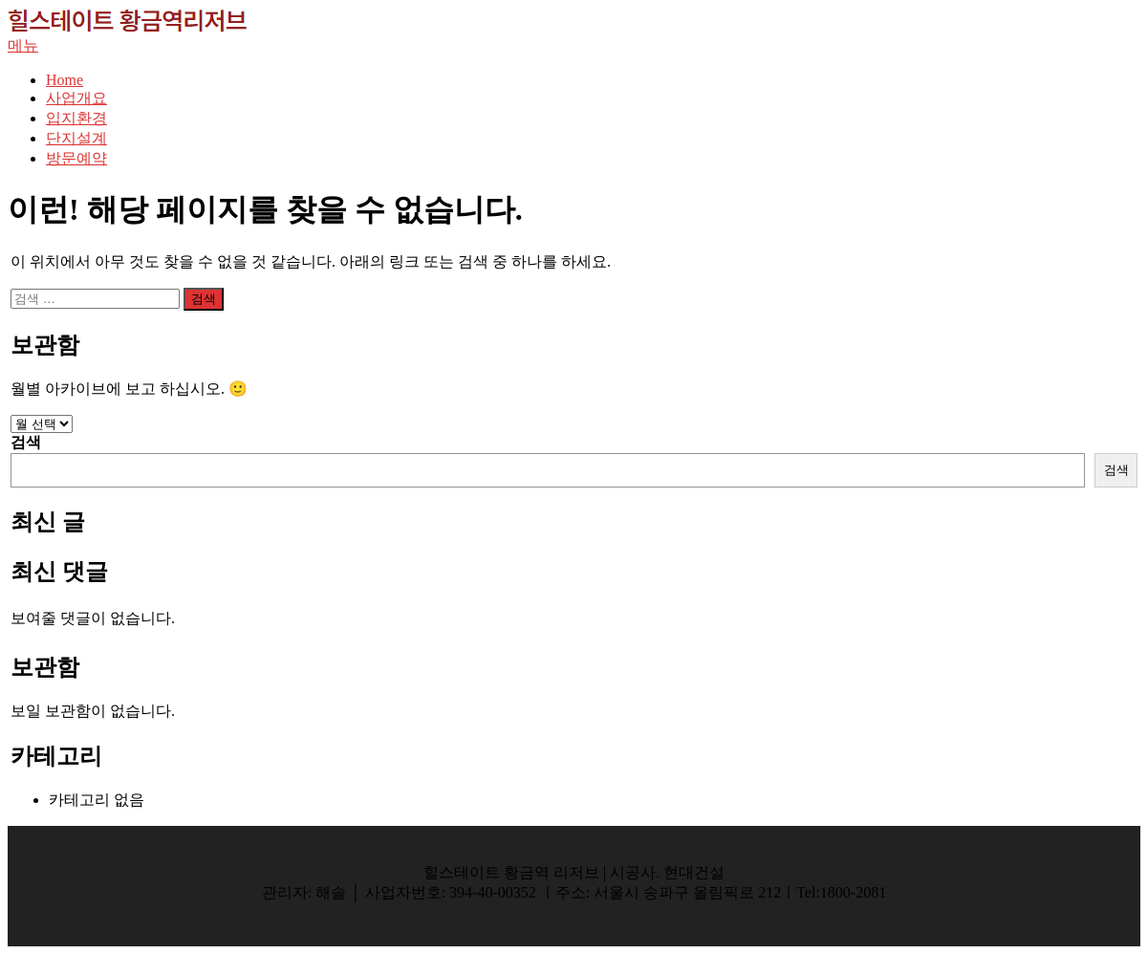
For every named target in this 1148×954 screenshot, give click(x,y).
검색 (26, 442)
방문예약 (76, 158)
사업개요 (76, 98)
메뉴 (23, 45)
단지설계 (76, 138)
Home (64, 80)
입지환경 (76, 118)
